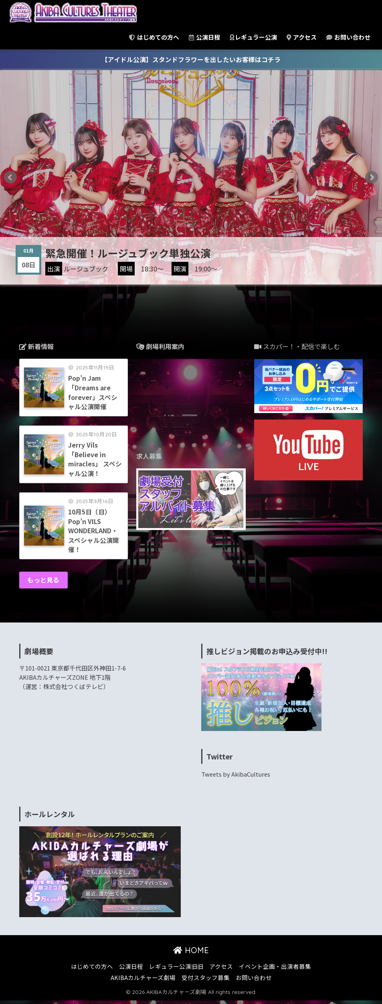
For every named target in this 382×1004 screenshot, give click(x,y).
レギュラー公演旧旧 (176, 970)
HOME (191, 954)
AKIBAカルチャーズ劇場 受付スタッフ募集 (170, 981)
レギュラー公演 (253, 37)
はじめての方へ (154, 37)
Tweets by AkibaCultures (237, 778)
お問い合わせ (348, 37)
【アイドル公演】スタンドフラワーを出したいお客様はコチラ (191, 59)
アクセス (302, 37)
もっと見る (44, 583)
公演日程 (204, 37)
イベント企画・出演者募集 (275, 970)
